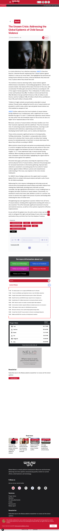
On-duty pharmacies (14, 500)
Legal (26, 440)
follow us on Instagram (20, 268)
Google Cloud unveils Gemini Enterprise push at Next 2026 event (27, 295)
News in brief (35, 440)
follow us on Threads (19, 273)
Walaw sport (12, 506)
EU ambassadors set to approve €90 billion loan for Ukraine (25, 291)
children (27, 226)
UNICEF (38, 71)
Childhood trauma (16, 226)
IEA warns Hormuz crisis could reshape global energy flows (25, 310)
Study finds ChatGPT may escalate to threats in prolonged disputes (28, 312)
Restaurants (12, 504)
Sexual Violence (37, 223)
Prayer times (12, 496)
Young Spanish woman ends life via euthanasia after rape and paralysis (23, 448)
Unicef (26, 223)
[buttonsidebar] (10, 2)
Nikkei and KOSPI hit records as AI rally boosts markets (24, 314)
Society (15, 440)
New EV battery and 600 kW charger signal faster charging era (26, 298)
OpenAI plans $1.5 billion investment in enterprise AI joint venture (27, 300)
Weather (11, 498)
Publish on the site (29, 526)
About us (17, 526)
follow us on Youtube (39, 268)
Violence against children (18, 229)
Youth (17, 21)
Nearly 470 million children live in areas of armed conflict (34, 447)
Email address (14, 378)
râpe (35, 226)
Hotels (10, 502)
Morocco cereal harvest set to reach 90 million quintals (24, 317)
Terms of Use (24, 529)
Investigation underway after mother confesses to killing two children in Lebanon (13, 449)
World (13, 231)
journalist (35, 529)
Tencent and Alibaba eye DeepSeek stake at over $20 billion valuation (28, 293)
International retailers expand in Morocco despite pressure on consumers (29, 305)
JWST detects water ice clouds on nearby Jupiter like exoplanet (26, 302)
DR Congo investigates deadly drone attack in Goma (45, 447)
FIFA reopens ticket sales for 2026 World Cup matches (24, 307)
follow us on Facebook (39, 263)
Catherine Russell (16, 223)
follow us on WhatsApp (19, 263)
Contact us (41, 526)
